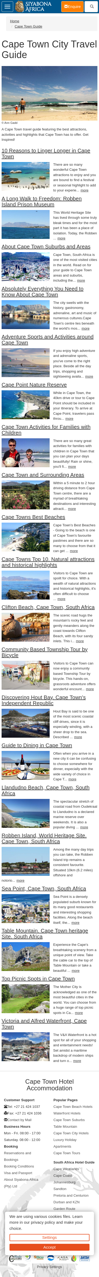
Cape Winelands (66, 1169)
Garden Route (65, 1209)
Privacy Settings (49, 1267)
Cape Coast (63, 1176)
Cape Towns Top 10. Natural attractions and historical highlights (48, 562)
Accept (49, 1247)
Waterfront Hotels (67, 1113)
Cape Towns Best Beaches (33, 517)
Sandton (60, 1189)
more (84, 190)
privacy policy (43, 1222)
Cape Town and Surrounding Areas (43, 475)
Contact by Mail (19, 1120)
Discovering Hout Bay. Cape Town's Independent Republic (44, 700)
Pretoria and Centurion (71, 1195)
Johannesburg (65, 1182)
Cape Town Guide (28, 26)
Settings (49, 1237)
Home (14, 21)
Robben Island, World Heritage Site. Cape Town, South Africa (44, 838)
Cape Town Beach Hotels (73, 1107)
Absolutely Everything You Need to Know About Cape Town (42, 292)
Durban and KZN (67, 1202)
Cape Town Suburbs (69, 1120)
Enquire (74, 6)
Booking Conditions (19, 1166)
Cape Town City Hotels (71, 1133)
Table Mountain (65, 1127)
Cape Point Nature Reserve (34, 385)
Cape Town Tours (67, 1153)
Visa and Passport (18, 1173)
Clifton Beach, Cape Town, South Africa (48, 607)
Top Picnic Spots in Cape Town (38, 979)
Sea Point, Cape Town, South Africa (44, 888)
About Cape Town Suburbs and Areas (46, 247)
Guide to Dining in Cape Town (37, 745)
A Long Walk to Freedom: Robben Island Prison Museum (42, 201)
